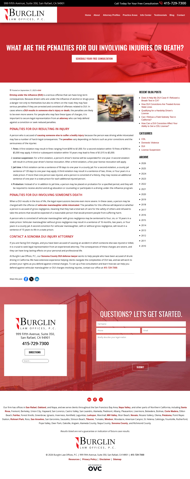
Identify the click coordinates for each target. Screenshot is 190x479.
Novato (134, 415)
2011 (142, 240)
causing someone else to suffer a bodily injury (60, 135)
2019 (142, 199)
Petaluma (167, 415)
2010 (142, 245)
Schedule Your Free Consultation (94, 58)
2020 (142, 194)
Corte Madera (171, 411)
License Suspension (150, 150)
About (97, 15)
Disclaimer (105, 459)
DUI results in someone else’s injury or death (47, 110)
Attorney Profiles (111, 15)
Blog (172, 15)
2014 (142, 225)
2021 (142, 189)
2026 (142, 163)
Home (88, 15)
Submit (140, 367)
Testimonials (160, 15)
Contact (181, 15)
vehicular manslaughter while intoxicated (58, 205)
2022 (142, 183)
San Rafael (31, 407)
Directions (35, 352)
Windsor (109, 419)
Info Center (145, 15)
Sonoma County (120, 423)
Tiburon (90, 419)
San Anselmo (37, 419)
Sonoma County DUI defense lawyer (59, 256)
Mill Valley (112, 415)
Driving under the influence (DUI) (26, 95)
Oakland (42, 407)
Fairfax (16, 415)
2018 (142, 204)
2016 (142, 214)
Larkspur (91, 415)
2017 (142, 209)
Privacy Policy (89, 459)
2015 (142, 220)
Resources (74, 459)
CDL (143, 139)
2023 (142, 178)
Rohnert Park (17, 419)
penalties (67, 139)
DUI (39, 90)
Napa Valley (125, 407)
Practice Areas (130, 15)
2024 (142, 173)
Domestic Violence (150, 143)
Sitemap (117, 459)
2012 (142, 235)
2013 (142, 230)
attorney (64, 118)
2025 (142, 168)
